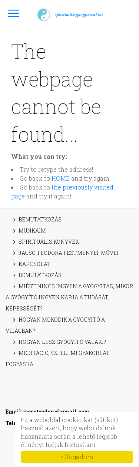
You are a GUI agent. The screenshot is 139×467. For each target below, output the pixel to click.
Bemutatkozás (40, 219)
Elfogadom (77, 457)
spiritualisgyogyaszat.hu (70, 15)
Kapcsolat (35, 263)
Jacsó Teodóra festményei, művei (69, 252)
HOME (61, 178)
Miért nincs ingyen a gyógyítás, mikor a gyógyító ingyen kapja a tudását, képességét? (69, 297)
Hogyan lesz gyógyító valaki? (62, 341)
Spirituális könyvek (49, 241)
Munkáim (32, 230)
